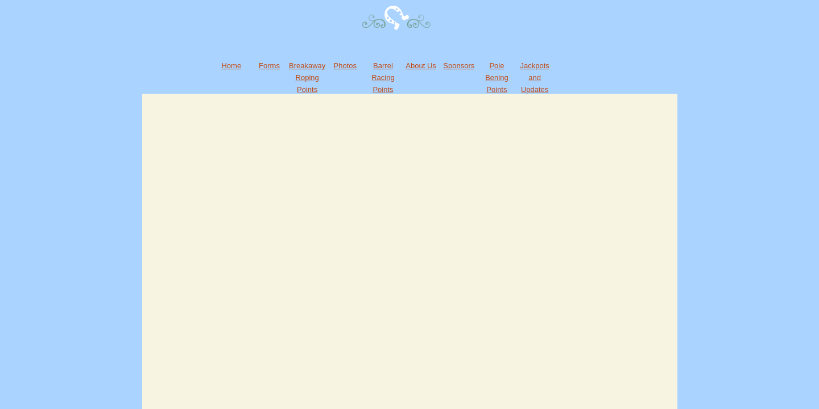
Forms (269, 65)
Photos (345, 65)
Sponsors (458, 65)
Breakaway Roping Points (307, 77)
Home (231, 65)
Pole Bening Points (496, 77)
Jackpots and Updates (534, 77)
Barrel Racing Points (382, 77)
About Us (421, 65)
